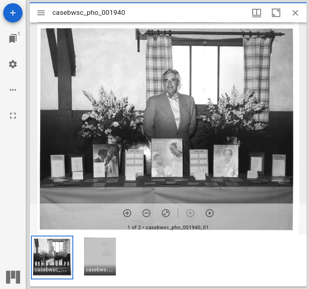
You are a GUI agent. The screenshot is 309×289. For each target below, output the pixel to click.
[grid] (168, 260)
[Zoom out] (146, 213)
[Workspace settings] (13, 64)
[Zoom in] (127, 213)
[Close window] (295, 12)
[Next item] (209, 213)
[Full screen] (13, 115)
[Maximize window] (276, 12)
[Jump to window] (13, 38)
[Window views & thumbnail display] (256, 12)
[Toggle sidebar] (41, 12)
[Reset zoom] (165, 213)
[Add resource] (13, 12)
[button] (52, 257)
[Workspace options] (13, 90)
